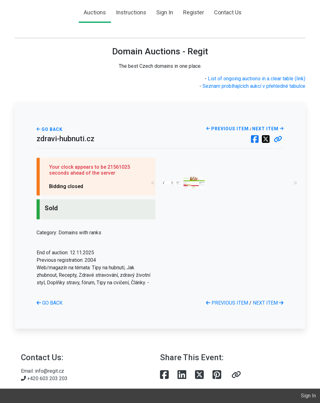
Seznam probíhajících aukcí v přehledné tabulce (253, 86)
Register (193, 12)
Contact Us (228, 12)
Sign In (164, 12)
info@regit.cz (49, 371)
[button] (277, 139)
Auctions (95, 12)
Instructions (131, 12)
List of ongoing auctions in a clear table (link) (256, 79)
